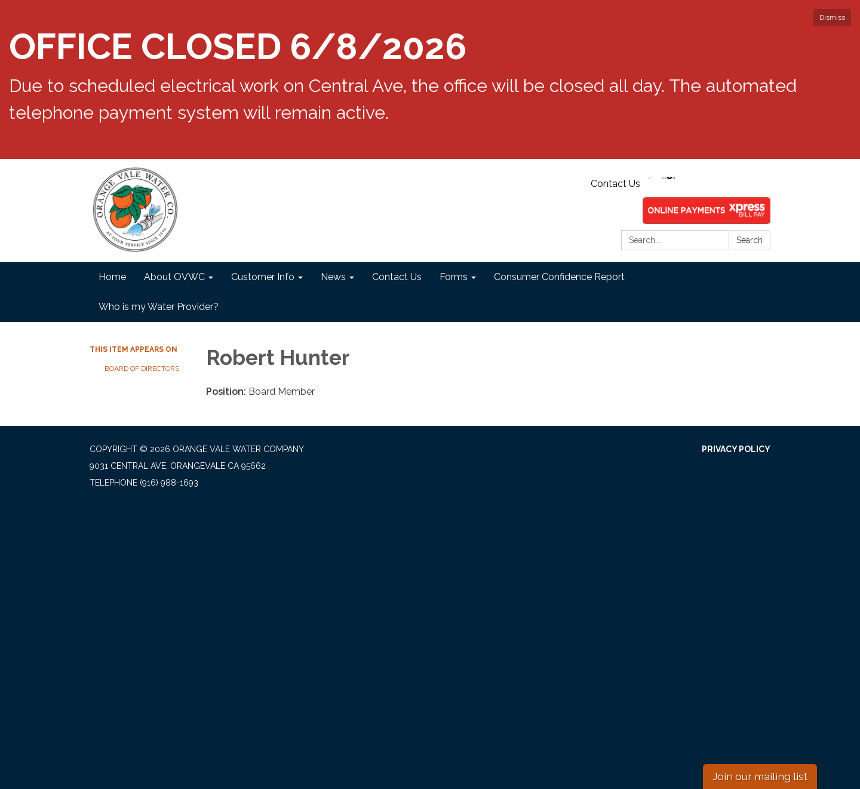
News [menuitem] (333, 277)
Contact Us (615, 183)
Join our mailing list (759, 776)
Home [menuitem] (112, 277)
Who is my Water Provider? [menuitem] (159, 306)
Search (749, 240)
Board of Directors (142, 368)
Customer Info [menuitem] (262, 277)
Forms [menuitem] (454, 277)
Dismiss (832, 17)
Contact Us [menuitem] (397, 277)
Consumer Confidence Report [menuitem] (559, 277)
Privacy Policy (736, 449)
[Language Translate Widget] (668, 178)
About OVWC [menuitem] (174, 277)
